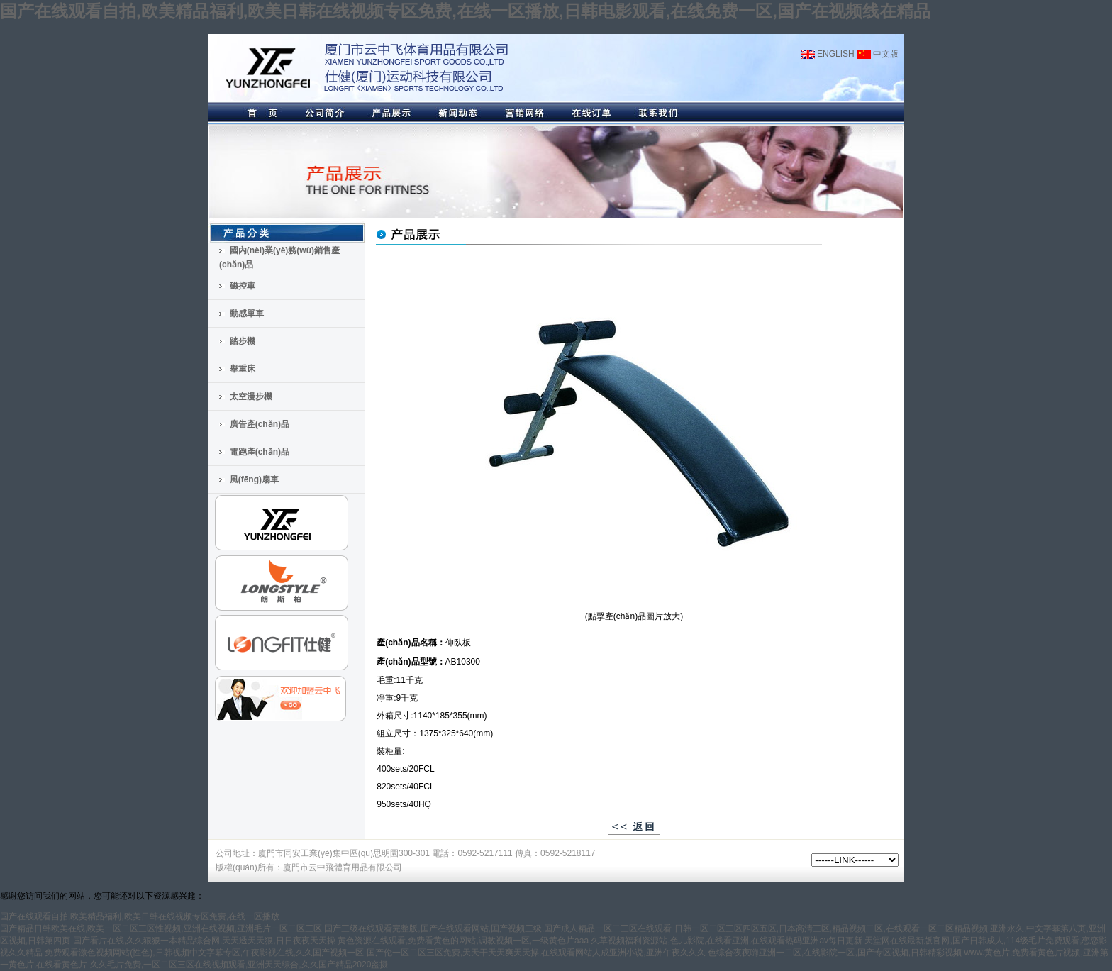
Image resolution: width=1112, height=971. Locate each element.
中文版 (878, 54)
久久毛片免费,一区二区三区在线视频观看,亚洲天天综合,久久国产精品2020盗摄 (239, 965)
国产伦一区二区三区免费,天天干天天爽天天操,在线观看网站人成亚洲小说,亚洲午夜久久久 (536, 953)
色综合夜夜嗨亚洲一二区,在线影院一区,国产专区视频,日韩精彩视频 (835, 953)
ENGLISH (828, 54)
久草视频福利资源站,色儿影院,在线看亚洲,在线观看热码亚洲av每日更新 (726, 940)
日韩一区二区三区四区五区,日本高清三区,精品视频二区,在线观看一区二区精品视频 (831, 928)
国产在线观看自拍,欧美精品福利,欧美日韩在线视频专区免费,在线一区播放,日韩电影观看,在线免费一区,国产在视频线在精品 (465, 11)
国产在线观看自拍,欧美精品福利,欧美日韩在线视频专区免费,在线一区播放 (139, 916)
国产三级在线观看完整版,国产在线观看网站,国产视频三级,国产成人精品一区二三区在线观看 (498, 928)
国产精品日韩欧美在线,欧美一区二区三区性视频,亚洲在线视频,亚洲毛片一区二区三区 (161, 928)
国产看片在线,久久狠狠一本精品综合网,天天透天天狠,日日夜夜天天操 (204, 940)
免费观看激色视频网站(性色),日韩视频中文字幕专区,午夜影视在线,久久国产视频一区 (204, 953)
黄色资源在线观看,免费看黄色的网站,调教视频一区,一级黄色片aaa (463, 940)
